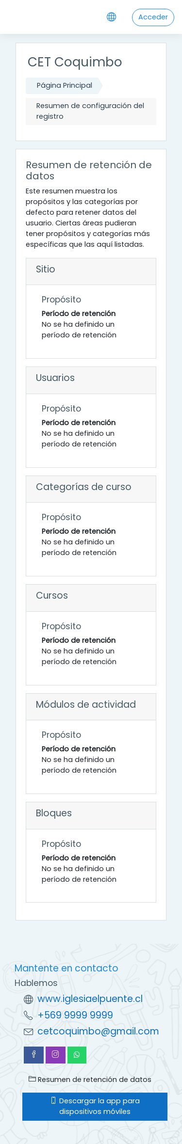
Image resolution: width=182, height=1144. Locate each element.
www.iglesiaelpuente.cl (90, 998)
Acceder (153, 17)
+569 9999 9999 (75, 1015)
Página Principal (64, 85)
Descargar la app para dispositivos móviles (95, 1106)
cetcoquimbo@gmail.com (98, 1031)
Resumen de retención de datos (90, 1079)
